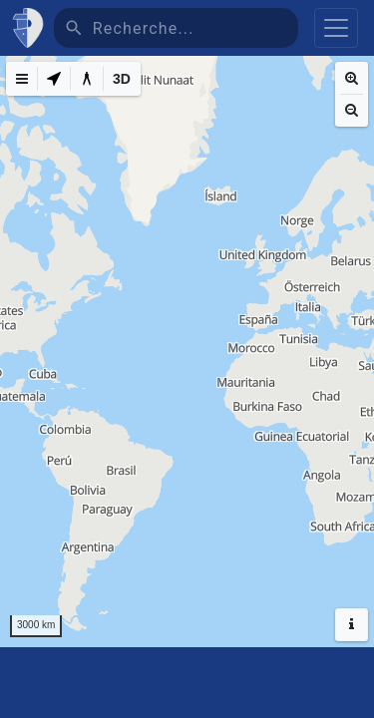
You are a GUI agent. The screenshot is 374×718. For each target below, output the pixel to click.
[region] (187, 351)
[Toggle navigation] (336, 28)
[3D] (122, 79)
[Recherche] (195, 28)
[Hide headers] (351, 624)
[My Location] (54, 79)
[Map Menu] (22, 79)
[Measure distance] (87, 79)
